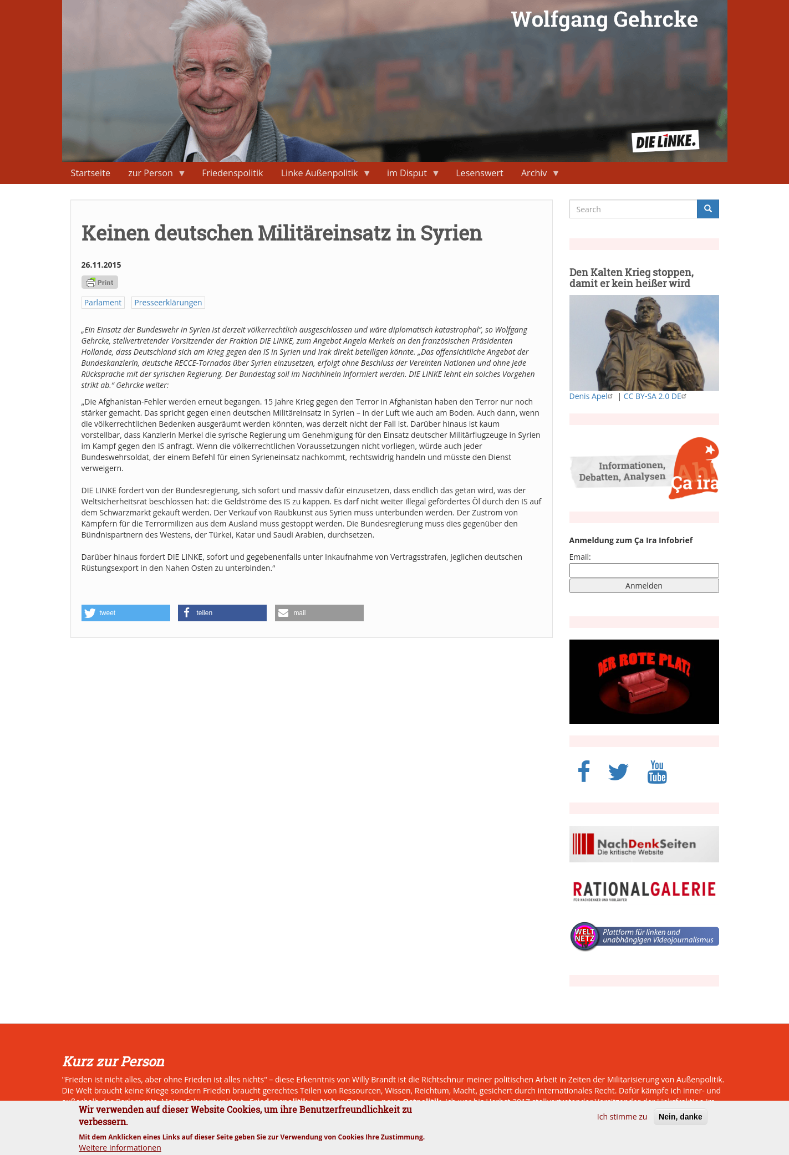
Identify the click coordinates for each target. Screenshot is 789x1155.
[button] (126, 613)
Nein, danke (681, 1121)
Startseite (90, 173)
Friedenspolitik (232, 173)
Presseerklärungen (168, 302)
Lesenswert (479, 173)
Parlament (103, 302)
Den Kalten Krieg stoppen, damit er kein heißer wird (631, 277)
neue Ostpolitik (411, 1101)
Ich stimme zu (622, 1121)
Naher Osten (344, 1101)
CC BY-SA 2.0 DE (656, 396)
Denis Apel (592, 396)
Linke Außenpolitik (321, 175)
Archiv (536, 175)
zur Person (152, 175)
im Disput (409, 175)
